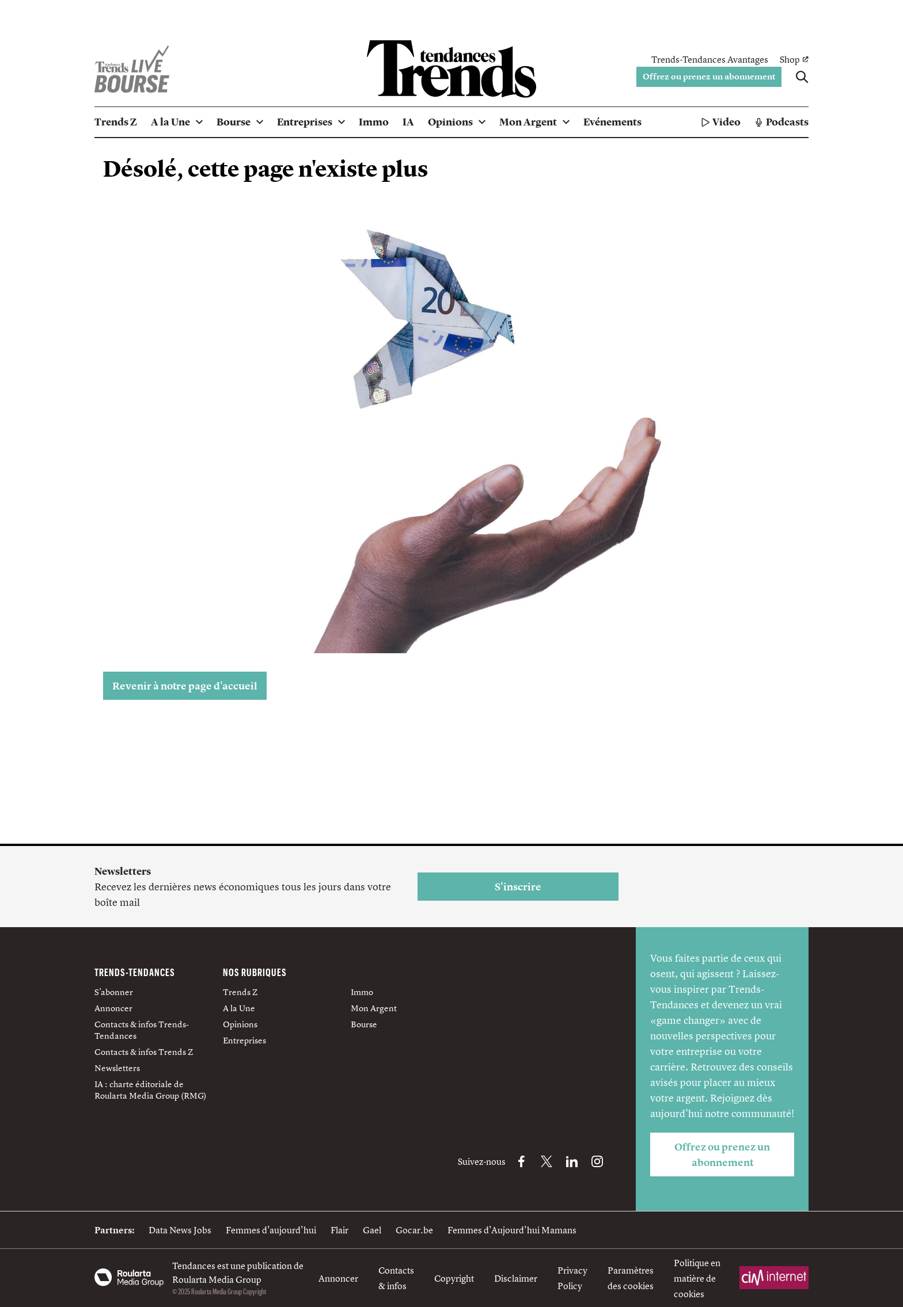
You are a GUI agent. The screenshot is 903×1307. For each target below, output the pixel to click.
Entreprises (244, 1040)
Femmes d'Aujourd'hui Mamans (511, 1230)
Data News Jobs (180, 1230)
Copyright (454, 1278)
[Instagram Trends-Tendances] (597, 1161)
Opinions (240, 1024)
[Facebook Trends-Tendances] (521, 1161)
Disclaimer (515, 1278)
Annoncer (113, 1008)
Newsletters (117, 1067)
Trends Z (240, 991)
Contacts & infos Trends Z (143, 1051)
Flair (339, 1230)
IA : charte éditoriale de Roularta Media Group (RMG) (150, 1090)
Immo (362, 991)
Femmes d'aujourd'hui (271, 1230)
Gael (372, 1230)
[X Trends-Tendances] (546, 1161)
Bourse (364, 1024)
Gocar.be (414, 1230)
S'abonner (113, 991)
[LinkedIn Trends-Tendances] (572, 1161)
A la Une (239, 1008)
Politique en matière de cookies (697, 1278)
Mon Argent (374, 1008)
